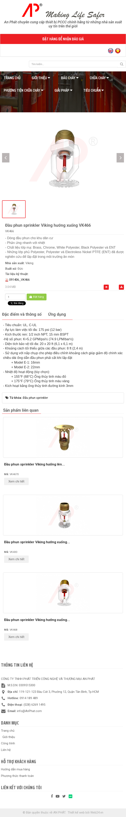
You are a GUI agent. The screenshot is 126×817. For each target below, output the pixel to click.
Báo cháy (69, 77)
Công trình (8, 743)
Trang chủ (7, 730)
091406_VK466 (19, 280)
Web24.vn (96, 812)
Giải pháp (63, 90)
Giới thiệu (41, 77)
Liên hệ (6, 750)
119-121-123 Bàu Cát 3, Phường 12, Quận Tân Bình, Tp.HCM (59, 692)
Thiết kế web (76, 812)
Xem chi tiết (16, 481)
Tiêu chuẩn (93, 90)
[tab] (22, 315)
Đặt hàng (36, 296)
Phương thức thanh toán (17, 776)
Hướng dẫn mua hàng (15, 769)
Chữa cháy (99, 77)
